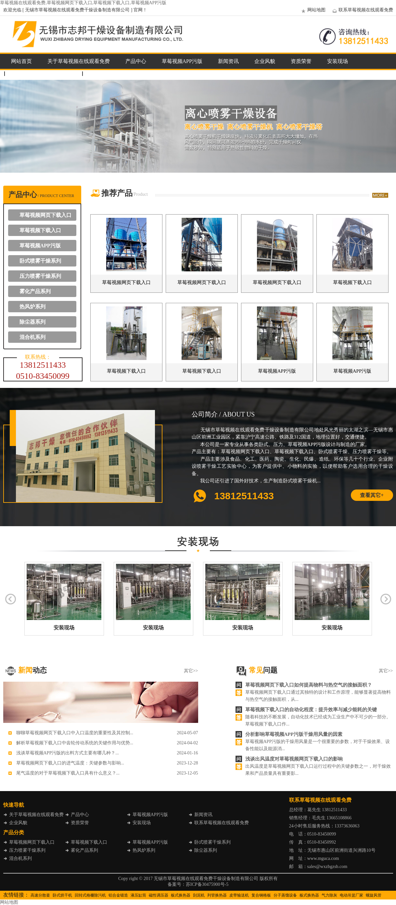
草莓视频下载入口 (40, 230)
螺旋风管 (373, 895)
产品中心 (135, 61)
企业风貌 (264, 61)
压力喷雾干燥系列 (40, 276)
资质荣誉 (301, 61)
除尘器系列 (32, 322)
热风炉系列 (32, 306)
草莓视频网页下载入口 (45, 215)
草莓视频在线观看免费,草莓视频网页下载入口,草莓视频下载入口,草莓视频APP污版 (83, 2)
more (380, 195)
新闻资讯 (228, 61)
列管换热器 (217, 895)
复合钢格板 (261, 895)
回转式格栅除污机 (90, 895)
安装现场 (337, 61)
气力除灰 (329, 895)
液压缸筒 (138, 895)
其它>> (191, 670)
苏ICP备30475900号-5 (207, 884)
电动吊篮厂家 (351, 895)
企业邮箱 (99, 73)
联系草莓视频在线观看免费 (362, 9)
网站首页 (21, 61)
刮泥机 (199, 895)
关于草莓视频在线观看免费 (78, 61)
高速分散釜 (40, 895)
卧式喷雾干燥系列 (40, 261)
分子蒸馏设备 (285, 895)
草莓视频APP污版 (182, 61)
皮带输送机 (239, 895)
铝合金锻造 (118, 895)
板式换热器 (180, 895)
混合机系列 (32, 337)
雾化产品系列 (35, 291)
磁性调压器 (158, 895)
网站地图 (313, 9)
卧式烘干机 (62, 895)
